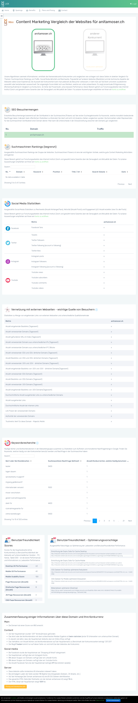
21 (123, 521)
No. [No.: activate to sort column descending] (7, 172)
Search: (19, 166)
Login (133, 4)
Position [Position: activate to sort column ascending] (56, 172)
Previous (121, 184)
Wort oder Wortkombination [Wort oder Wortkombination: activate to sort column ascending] (17, 461)
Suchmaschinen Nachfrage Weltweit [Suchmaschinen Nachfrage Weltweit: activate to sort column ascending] (63, 461)
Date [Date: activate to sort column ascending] (124, 172)
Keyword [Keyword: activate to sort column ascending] (37, 172)
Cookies (13, 698)
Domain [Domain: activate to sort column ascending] (19, 172)
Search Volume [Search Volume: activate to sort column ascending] (98, 172)
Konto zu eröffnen (119, 89)
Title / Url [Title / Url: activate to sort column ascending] (76, 172)
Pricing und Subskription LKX (15, 686)
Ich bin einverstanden (113, 700)
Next (130, 184)
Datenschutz (100, 700)
